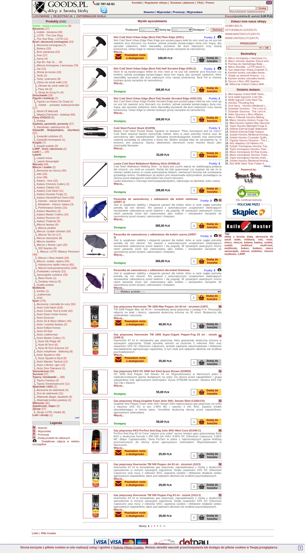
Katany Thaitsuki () (48, 221)
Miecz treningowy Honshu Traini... (249, 154)
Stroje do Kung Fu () (50, 92)
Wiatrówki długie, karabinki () (54, 396)
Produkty (52, 21)
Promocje (179, 12)
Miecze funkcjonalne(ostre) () (57, 267)
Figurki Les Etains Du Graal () (55, 101)
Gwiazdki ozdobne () (49, 136)
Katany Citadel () (48, 187)
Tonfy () (42, 75)
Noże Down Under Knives (52, 314)
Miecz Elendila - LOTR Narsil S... (247, 66)
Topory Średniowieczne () (53, 383)
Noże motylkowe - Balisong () (55, 351)
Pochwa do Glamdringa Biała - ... (247, 63)
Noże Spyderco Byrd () (52, 358)
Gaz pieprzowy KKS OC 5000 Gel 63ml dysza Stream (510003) (152, 371)
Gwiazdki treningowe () (51, 139)
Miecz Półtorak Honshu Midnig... (247, 117)
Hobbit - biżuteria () (49, 32)
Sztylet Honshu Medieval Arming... (249, 134)
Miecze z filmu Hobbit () (53, 257)
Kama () (42, 58)
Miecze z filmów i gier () (52, 244)
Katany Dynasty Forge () (52, 194)
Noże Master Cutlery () (51, 337)
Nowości (149, 12)
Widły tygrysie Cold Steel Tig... (246, 99)
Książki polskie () (47, 145)
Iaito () (42, 173)
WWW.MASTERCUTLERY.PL (242, 34)
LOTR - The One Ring (49, 35)
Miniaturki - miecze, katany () (56, 204)
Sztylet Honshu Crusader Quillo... (249, 137)
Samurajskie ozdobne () (52, 274)
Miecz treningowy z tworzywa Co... (248, 58)
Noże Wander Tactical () (52, 361)
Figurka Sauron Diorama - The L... (249, 140)
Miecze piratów (47, 227)
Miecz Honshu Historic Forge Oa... (249, 120)
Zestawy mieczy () (49, 281)
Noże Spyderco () (48, 354)
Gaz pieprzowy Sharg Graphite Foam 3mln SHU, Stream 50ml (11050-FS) (159, 400)
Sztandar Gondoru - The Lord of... (248, 108)
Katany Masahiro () (49, 211)
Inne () (42, 55)
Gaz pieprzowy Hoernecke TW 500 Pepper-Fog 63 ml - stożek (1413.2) (157, 495)
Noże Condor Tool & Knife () (55, 310)
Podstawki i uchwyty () (51, 271)
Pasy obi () (45, 89)
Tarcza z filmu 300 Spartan (243, 81)
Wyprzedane (195, 12)
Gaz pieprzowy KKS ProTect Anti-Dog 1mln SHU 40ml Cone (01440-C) (157, 430)
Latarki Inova (44, 158)
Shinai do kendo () (49, 72)
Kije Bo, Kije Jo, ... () (49, 62)
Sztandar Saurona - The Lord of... (248, 111)
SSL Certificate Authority (249, 199)
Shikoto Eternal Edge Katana (246, 131)
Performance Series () (52, 207)
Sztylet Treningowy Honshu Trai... (249, 146)
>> (164, 526)
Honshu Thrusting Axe (241, 102)
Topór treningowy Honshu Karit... (248, 157)
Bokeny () (44, 48)
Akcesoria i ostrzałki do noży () (56, 304)
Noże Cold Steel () (50, 307)
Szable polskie (45, 284)
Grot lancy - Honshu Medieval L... (247, 105)
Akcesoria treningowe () (51, 45)
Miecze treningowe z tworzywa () (57, 65)
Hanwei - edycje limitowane (54, 200)
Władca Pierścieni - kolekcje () (56, 114)
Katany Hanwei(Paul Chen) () (55, 197)
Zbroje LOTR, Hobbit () (51, 412)
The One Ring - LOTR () (52, 38)
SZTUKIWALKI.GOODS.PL (241, 29)
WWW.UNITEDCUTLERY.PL (242, 38)
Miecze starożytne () (49, 238)
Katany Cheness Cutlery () (53, 184)
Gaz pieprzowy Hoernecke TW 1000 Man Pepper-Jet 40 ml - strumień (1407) (161, 306)
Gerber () (43, 291)
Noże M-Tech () (48, 344)
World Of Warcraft (47, 111)
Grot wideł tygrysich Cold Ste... (246, 97)
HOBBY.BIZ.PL (234, 25)
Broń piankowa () (48, 51)
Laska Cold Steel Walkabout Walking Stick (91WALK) (147, 163)
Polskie (41, 120)
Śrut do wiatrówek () (50, 393)
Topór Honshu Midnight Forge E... (249, 125)
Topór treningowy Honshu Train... (248, 149)
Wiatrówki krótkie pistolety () (54, 400)
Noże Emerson (45, 317)
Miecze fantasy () (47, 224)
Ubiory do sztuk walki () (52, 82)
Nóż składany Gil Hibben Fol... (247, 143)
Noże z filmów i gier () (51, 364)
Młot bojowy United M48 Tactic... (247, 94)
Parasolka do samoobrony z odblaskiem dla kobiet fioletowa (152, 270)
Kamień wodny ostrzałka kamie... (247, 72)
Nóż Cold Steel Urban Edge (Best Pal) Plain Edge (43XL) (149, 37)
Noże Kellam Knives (48, 327)
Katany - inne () (47, 180)
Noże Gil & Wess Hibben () (54, 321)
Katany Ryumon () (48, 217)
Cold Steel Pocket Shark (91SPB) (134, 128)
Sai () (41, 68)
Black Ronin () (47, 278)
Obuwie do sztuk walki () (53, 85)
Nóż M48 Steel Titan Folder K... (247, 163)
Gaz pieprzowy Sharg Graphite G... (248, 69)
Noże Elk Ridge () (49, 341)
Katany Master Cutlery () (52, 214)
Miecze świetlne (46, 241)
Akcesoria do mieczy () (52, 170)
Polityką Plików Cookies (128, 547)
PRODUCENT (248, 43)
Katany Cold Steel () (50, 190)
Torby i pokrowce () (49, 78)
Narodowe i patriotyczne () (53, 127)
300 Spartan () (47, 248)
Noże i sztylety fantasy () (52, 324)
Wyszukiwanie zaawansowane (247, 11)
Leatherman (44, 294)
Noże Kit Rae (44, 331)
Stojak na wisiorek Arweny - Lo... (247, 75)
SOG (39, 297)
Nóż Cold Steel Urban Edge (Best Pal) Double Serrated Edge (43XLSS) (158, 98)
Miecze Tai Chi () (49, 234)
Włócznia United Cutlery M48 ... (248, 84)
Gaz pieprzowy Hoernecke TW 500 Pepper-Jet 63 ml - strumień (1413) (157, 464)
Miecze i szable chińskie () (54, 231)
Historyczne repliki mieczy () (56, 264)
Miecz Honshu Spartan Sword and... (249, 61)
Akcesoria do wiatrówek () (53, 390)
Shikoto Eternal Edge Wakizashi (248, 128)
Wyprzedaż (164, 12)
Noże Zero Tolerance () (51, 368)
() (52, 25)
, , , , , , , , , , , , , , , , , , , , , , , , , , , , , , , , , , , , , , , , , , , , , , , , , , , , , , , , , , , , (244, 48)
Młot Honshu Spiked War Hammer (249, 123)
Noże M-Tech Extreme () (53, 348)
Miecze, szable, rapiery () (53, 261)
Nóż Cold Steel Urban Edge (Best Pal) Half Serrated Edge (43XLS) (155, 68)
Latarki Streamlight (48, 161)
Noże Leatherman (47, 334)
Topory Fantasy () (48, 380)
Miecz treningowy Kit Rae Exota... (249, 151)
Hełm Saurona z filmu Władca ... (247, 114)
